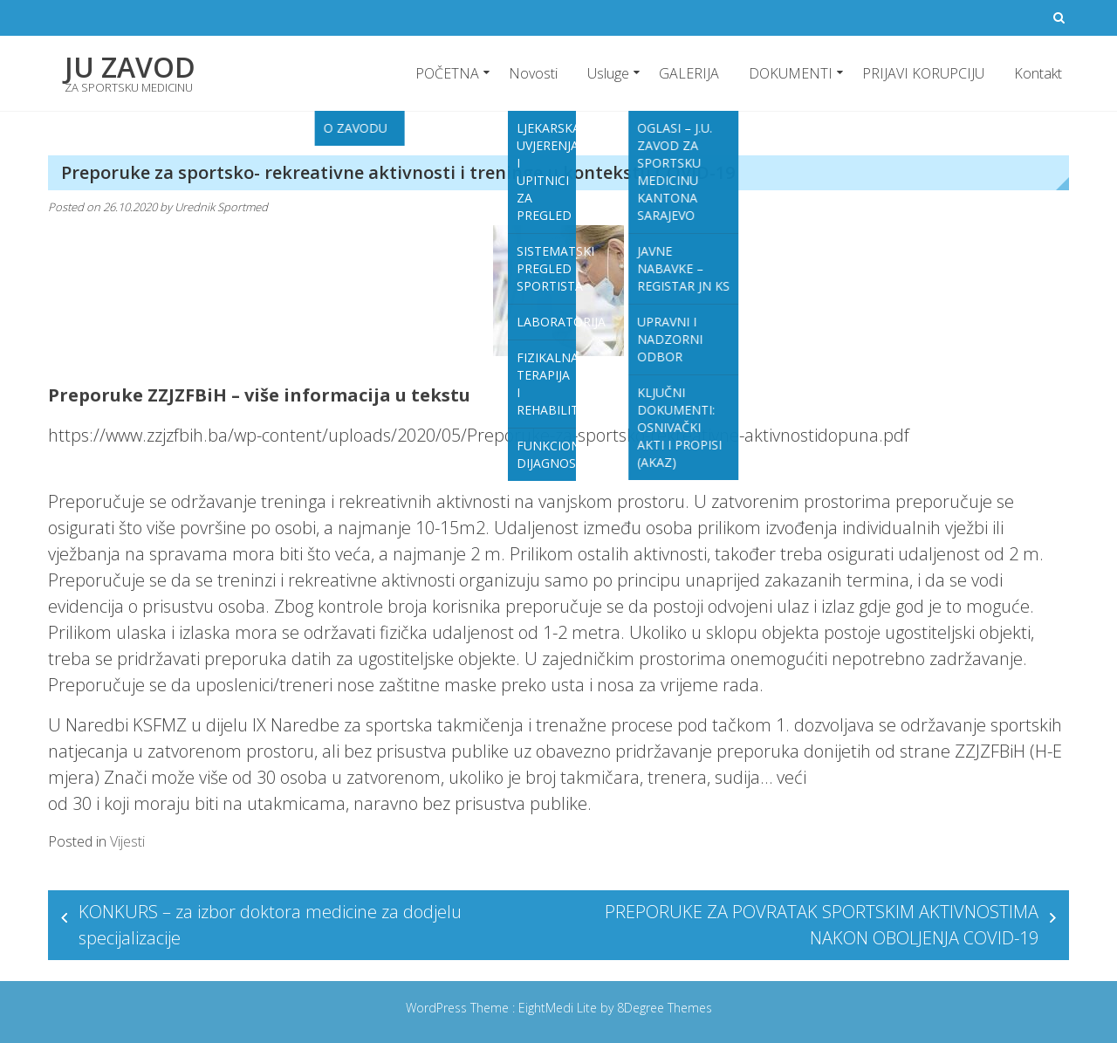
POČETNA (447, 73)
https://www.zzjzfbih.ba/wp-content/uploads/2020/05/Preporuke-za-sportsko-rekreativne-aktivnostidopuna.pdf (478, 435)
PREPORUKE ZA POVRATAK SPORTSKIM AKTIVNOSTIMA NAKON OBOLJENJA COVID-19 (821, 925)
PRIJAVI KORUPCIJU (923, 73)
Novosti (533, 73)
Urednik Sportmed (221, 207)
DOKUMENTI (791, 73)
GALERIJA (689, 73)
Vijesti (127, 841)
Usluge (608, 73)
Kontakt (1038, 73)
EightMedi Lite (559, 1007)
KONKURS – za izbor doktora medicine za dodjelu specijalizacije (270, 925)
